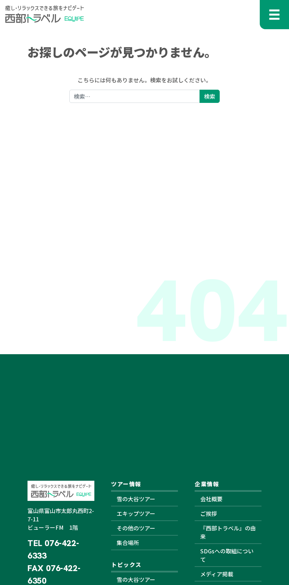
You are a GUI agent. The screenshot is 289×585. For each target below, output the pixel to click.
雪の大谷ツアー (136, 499)
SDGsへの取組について (226, 555)
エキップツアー (136, 513)
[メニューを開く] (274, 14)
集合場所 (128, 542)
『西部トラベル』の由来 (228, 532)
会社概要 (211, 499)
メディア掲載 (216, 574)
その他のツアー (136, 528)
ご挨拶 (208, 513)
